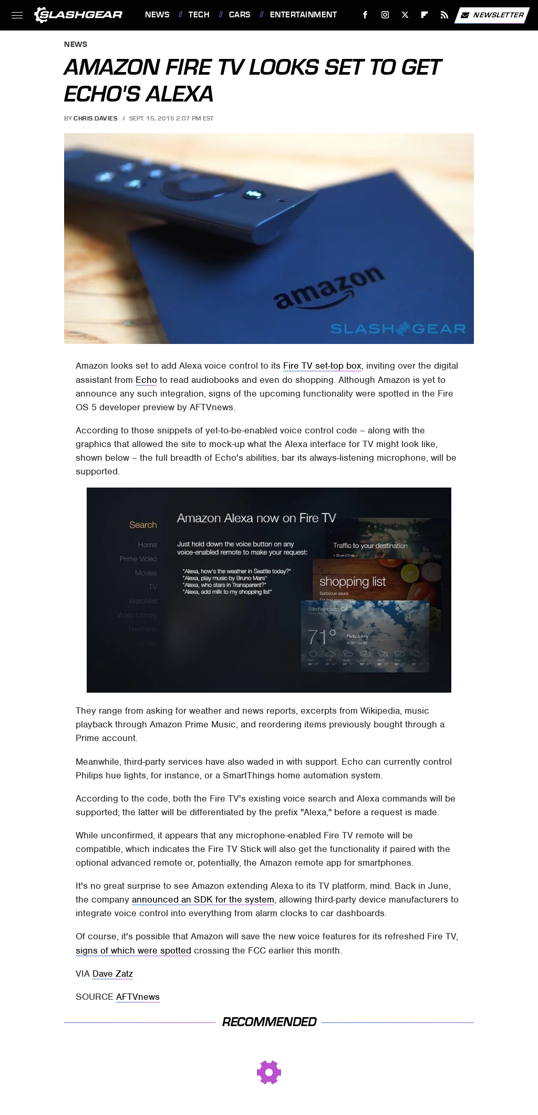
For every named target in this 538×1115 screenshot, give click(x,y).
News (157, 14)
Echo (146, 380)
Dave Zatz (112, 973)
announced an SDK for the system (203, 899)
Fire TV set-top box (322, 365)
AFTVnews (138, 996)
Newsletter (492, 15)
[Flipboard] (424, 15)
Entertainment (303, 14)
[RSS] (444, 15)
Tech (199, 14)
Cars (240, 14)
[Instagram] (385, 15)
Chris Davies (95, 118)
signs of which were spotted (133, 950)
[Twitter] (404, 15)
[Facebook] (365, 15)
